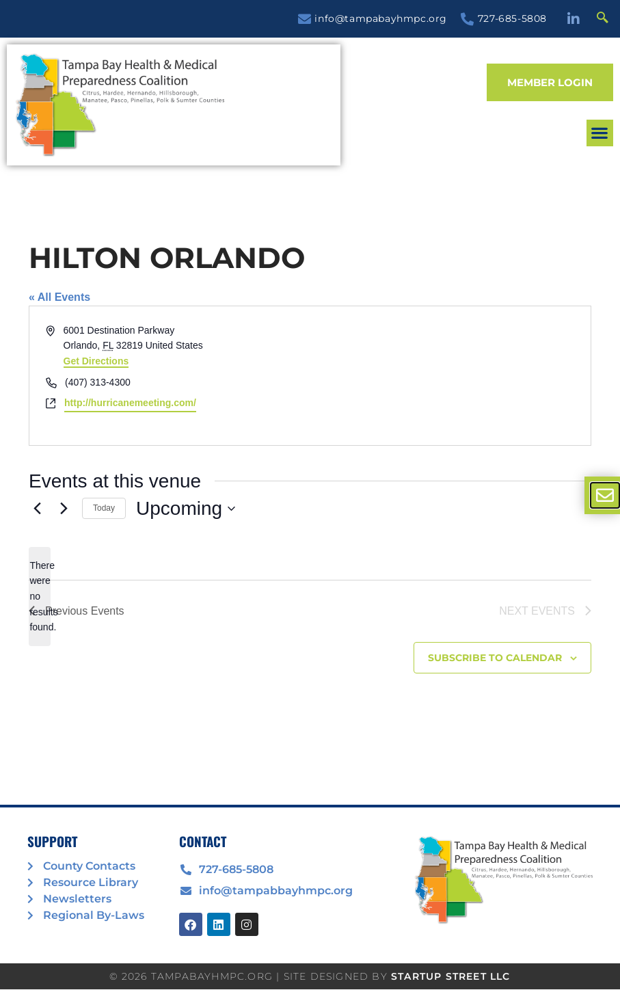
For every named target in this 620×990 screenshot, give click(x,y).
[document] (310, 495)
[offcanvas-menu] (605, 495)
